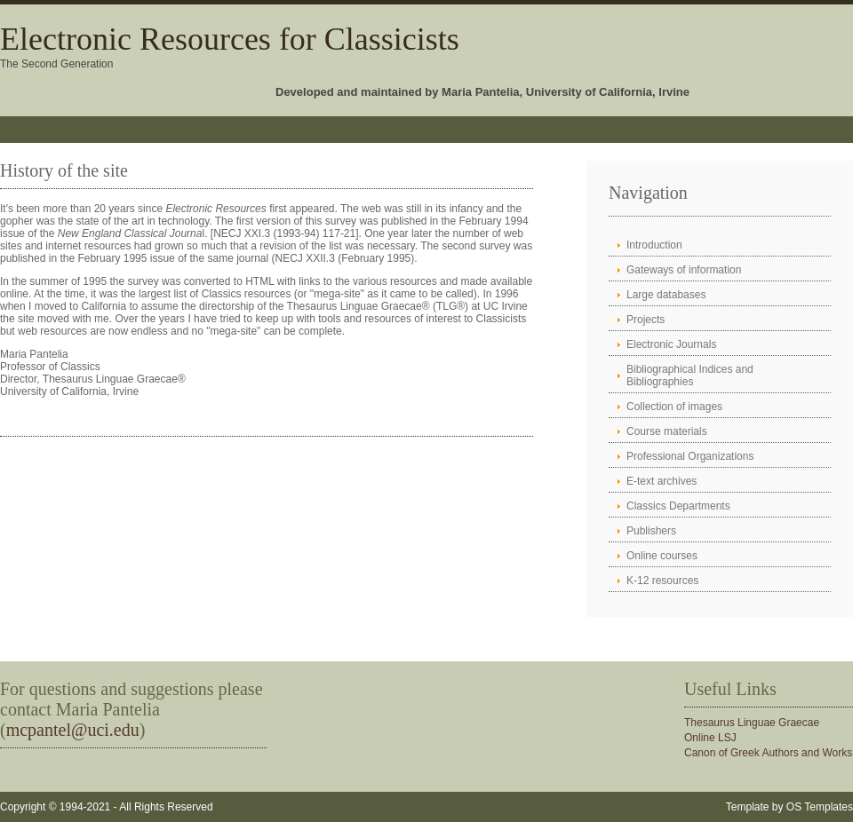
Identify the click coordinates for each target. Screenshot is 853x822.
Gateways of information (683, 270)
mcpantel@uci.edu (73, 729)
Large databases (666, 294)
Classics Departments (678, 506)
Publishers (651, 531)
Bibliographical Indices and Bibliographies (689, 375)
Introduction (654, 245)
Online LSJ (710, 737)
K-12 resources (662, 580)
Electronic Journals (671, 344)
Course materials (666, 431)
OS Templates (819, 807)
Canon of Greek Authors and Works (768, 753)
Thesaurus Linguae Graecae (751, 722)
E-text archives (661, 481)
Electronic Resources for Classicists (229, 39)
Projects (645, 319)
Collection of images (674, 406)
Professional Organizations (689, 456)
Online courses (662, 555)
